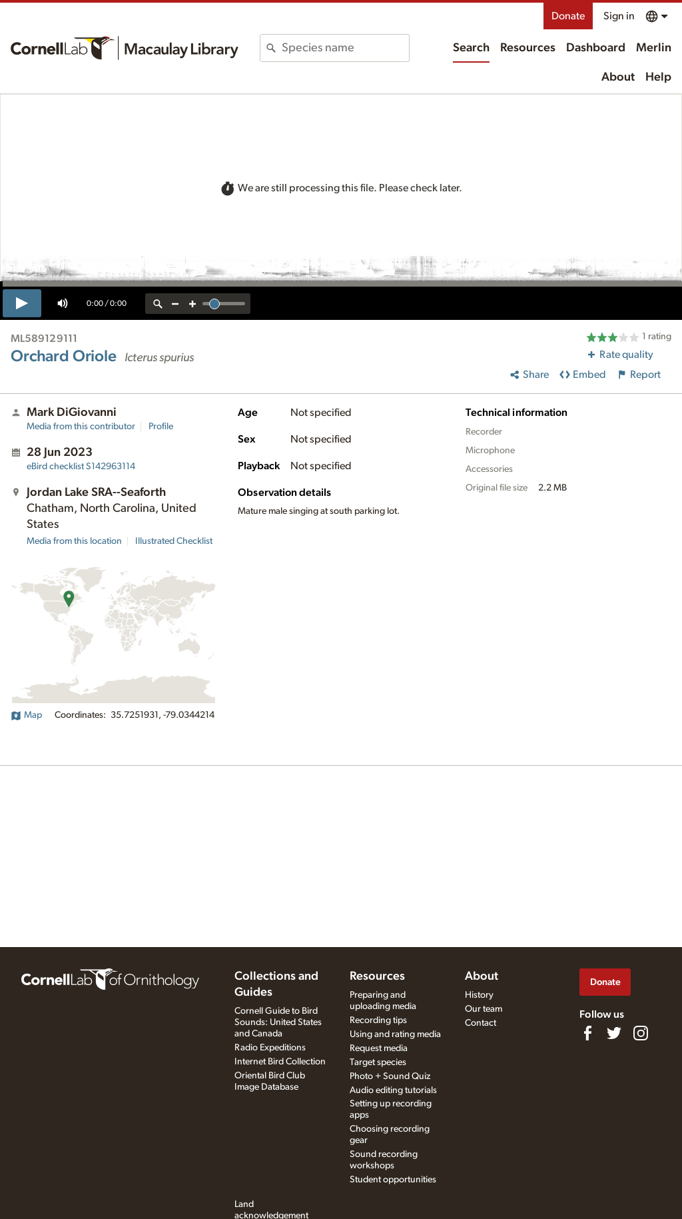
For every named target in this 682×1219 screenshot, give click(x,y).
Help (658, 77)
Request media (379, 1048)
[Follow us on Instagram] (641, 1033)
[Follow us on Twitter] (614, 1033)
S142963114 (81, 466)
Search (471, 48)
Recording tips (378, 1020)
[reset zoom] (158, 303)
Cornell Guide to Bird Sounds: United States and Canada (278, 1022)
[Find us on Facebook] (587, 1033)
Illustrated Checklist (173, 541)
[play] (22, 303)
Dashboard (595, 48)
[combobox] (345, 48)
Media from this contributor (81, 426)
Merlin (653, 48)
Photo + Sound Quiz (390, 1076)
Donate (568, 16)
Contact (480, 1023)
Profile (161, 426)
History (479, 995)
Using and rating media (395, 1034)
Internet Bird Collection (280, 1061)
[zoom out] (175, 303)
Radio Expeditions (270, 1047)
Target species (378, 1062)
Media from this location (74, 541)
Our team (483, 1009)
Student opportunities (393, 1179)
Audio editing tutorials (393, 1090)
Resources (527, 48)
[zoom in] (192, 303)
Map (26, 715)
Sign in (619, 16)
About (618, 77)
